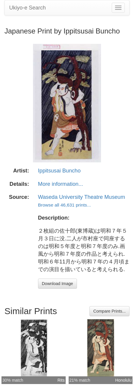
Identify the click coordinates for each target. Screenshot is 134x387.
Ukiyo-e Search (27, 8)
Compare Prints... (109, 311)
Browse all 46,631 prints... (64, 204)
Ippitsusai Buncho (59, 171)
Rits (60, 380)
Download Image (57, 283)
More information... (60, 184)
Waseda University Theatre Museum (81, 197)
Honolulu (123, 380)
